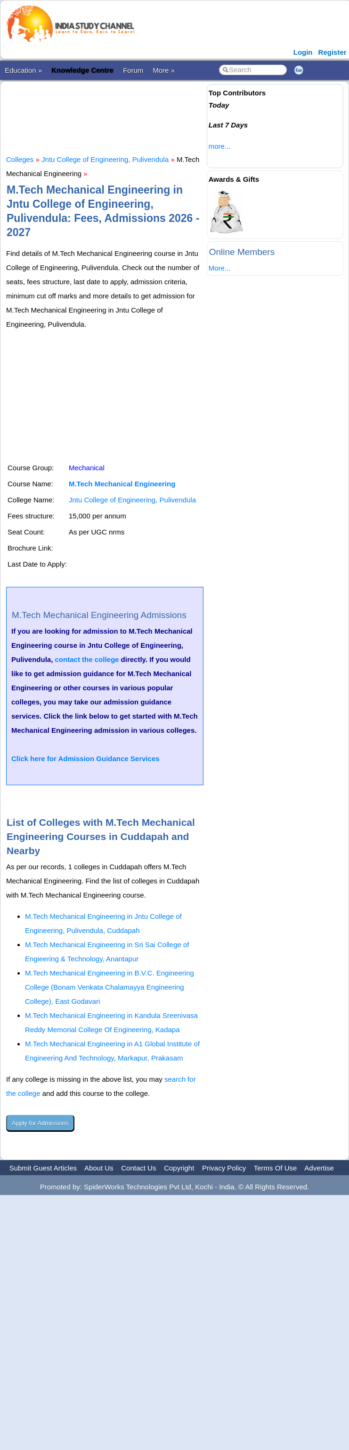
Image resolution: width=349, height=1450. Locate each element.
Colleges (19, 159)
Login (303, 52)
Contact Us (138, 1168)
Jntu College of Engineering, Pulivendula (105, 159)
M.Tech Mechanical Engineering (122, 484)
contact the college (87, 659)
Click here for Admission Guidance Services (85, 759)
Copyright (179, 1168)
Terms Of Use (275, 1168)
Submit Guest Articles (43, 1168)
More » (164, 70)
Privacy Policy (224, 1168)
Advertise (319, 1168)
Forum (133, 70)
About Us (99, 1168)
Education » (23, 70)
